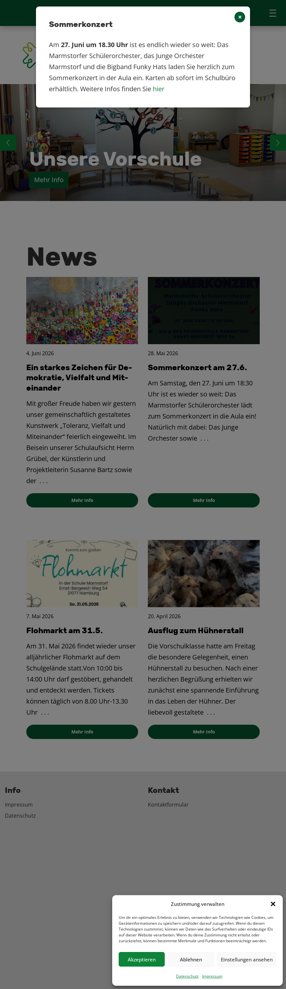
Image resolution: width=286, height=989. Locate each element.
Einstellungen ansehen (247, 959)
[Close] (239, 17)
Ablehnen (191, 959)
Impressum (212, 976)
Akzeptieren (142, 959)
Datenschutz (187, 976)
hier (158, 88)
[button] (273, 904)
